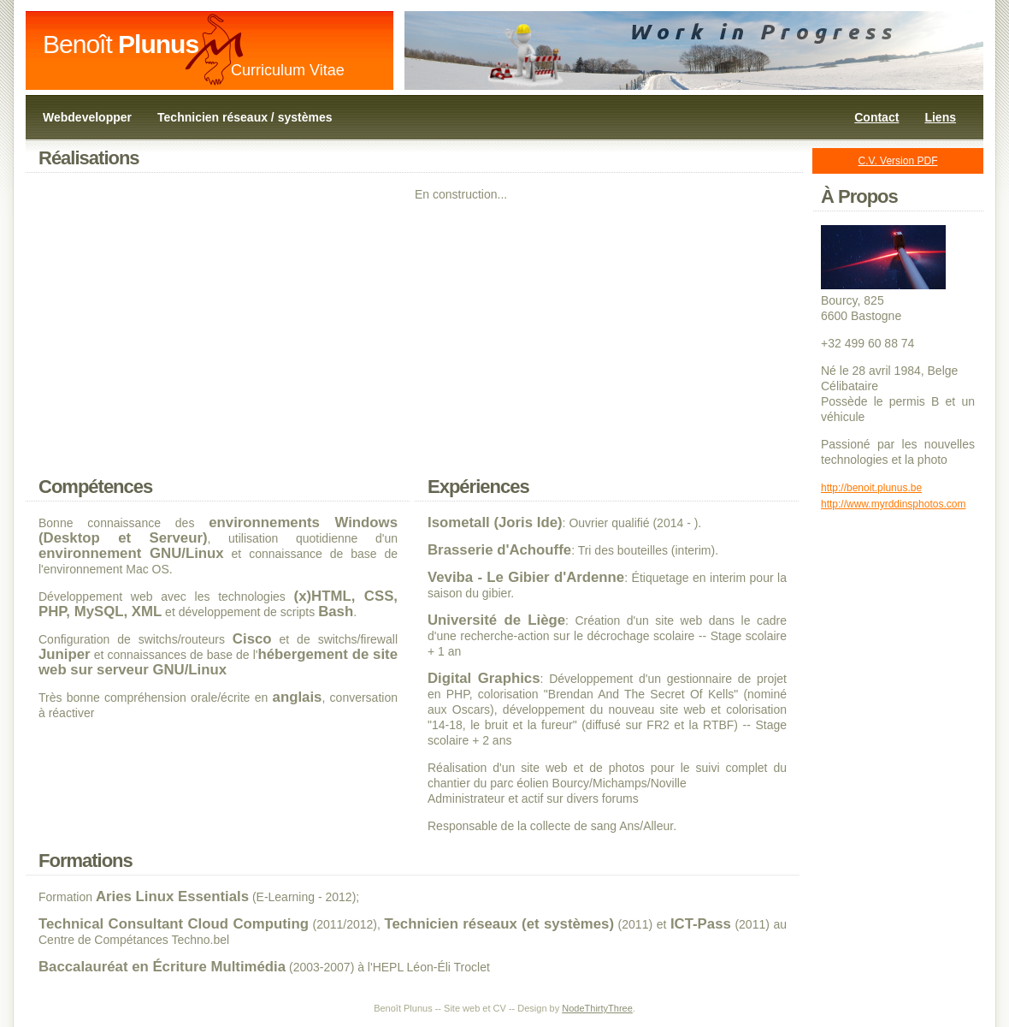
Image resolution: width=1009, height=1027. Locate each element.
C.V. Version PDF (898, 161)
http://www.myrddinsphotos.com (893, 504)
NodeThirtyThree (597, 1008)
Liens (940, 117)
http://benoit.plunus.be (871, 488)
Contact (876, 117)
